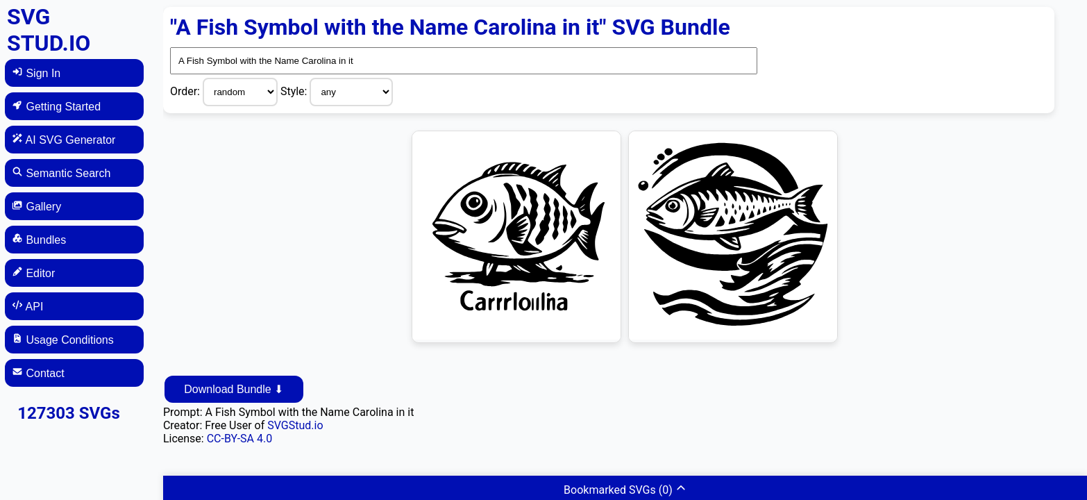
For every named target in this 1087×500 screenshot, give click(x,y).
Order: (186, 91)
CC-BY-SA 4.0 (240, 438)
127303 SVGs (68, 413)
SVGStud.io (295, 425)
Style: (295, 91)
